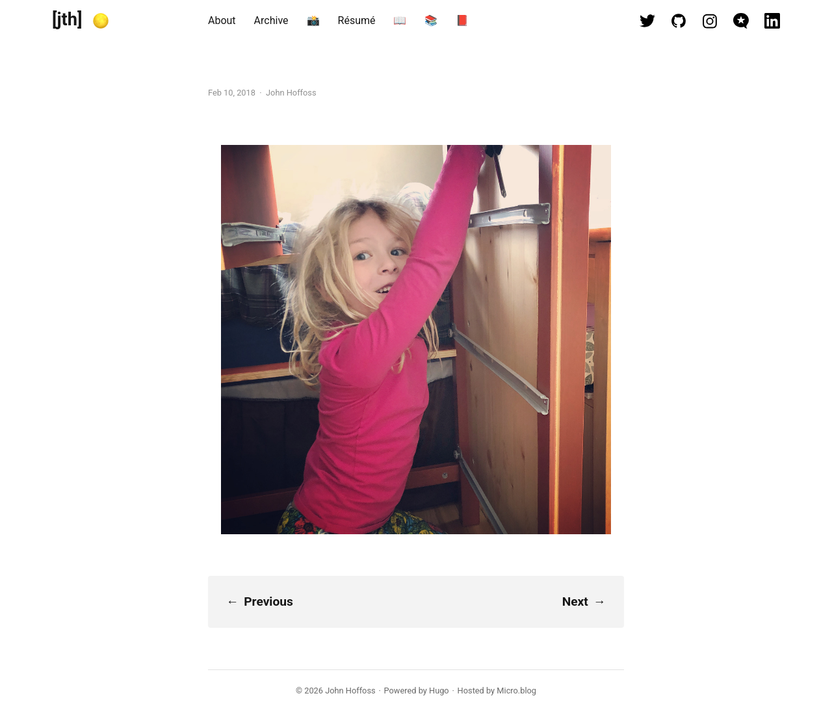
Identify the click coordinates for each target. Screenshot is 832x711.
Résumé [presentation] (357, 20)
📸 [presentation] (313, 20)
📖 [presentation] (399, 20)
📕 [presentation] (462, 20)
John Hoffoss (350, 690)
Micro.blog (516, 690)
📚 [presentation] (430, 20)
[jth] (67, 19)
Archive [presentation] (271, 20)
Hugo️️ (439, 690)
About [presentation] (222, 20)
